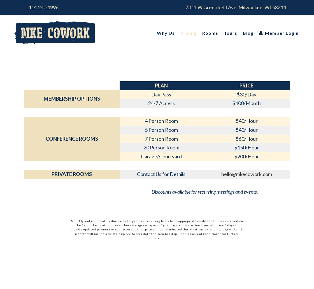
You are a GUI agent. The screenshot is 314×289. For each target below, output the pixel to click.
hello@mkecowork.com (246, 174)
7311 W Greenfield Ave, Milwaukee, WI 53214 (235, 7)
